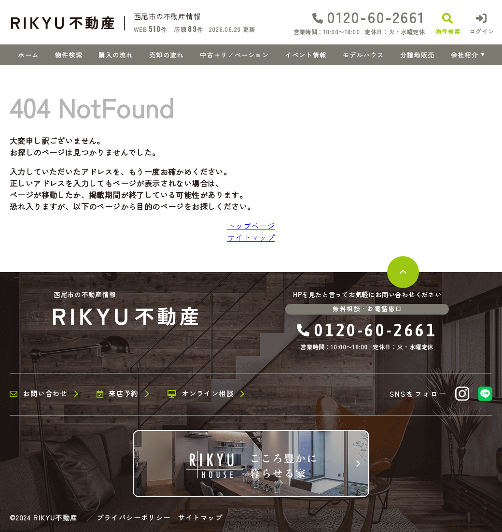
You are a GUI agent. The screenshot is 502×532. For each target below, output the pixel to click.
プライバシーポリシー (134, 517)
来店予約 (118, 394)
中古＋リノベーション (234, 54)
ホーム (28, 54)
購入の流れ (115, 54)
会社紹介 (464, 54)
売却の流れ (166, 54)
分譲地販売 (417, 54)
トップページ (251, 225)
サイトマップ (251, 237)
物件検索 (69, 54)
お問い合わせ (39, 394)
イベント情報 (305, 54)
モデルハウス (363, 54)
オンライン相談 (200, 394)
